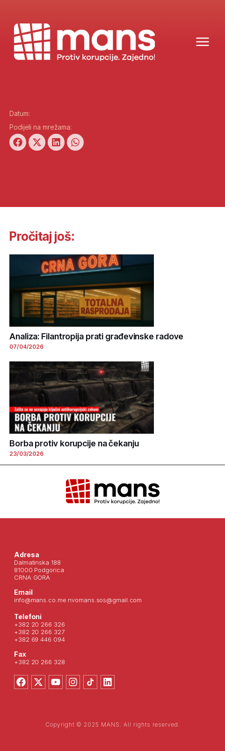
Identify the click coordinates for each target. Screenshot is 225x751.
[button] (17, 142)
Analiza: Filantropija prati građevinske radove (96, 336)
